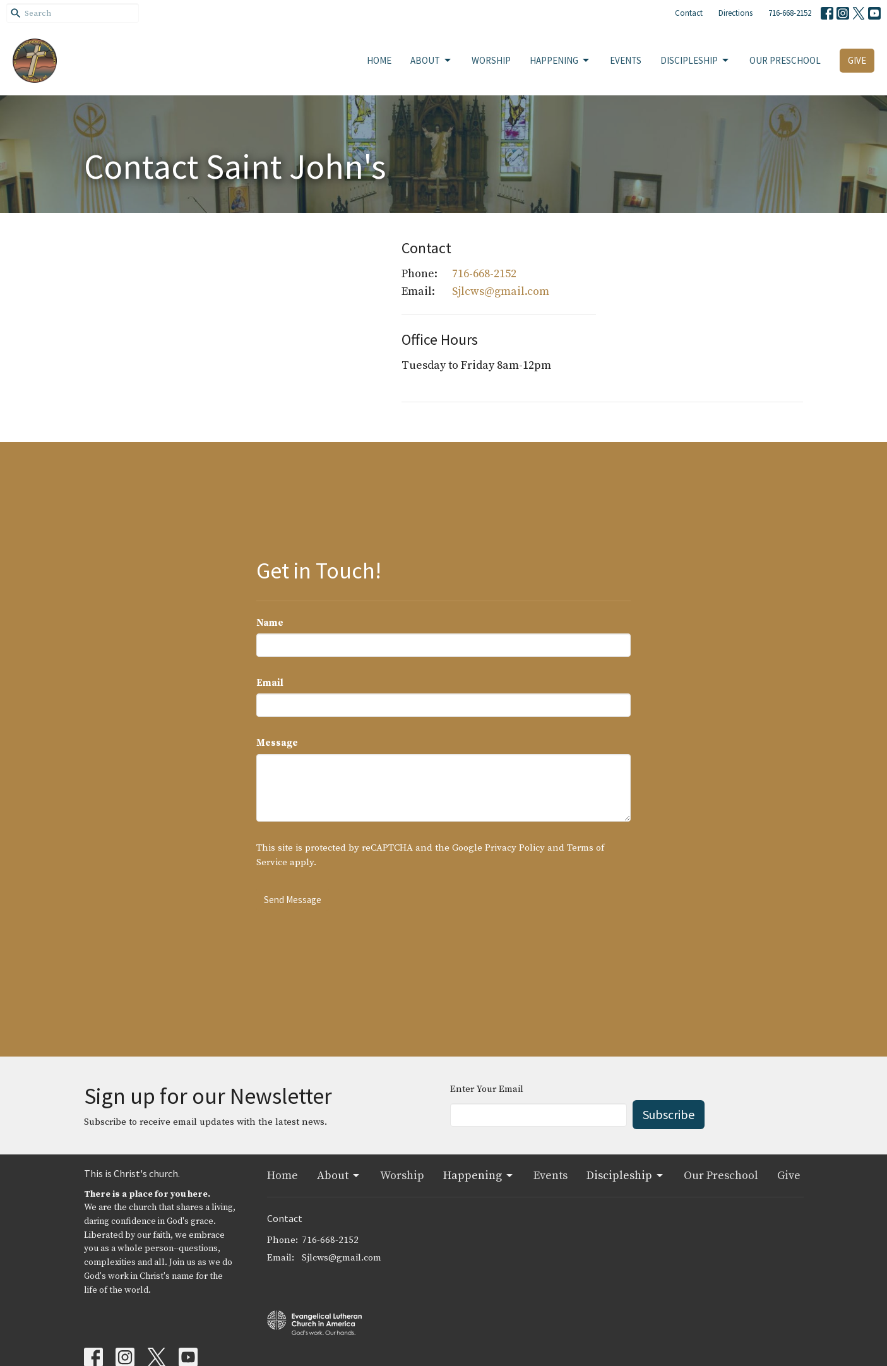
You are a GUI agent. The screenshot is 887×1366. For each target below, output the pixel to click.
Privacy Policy (515, 848)
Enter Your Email (486, 1089)
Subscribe (668, 1114)
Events (625, 60)
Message (277, 743)
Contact (689, 13)
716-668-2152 (789, 13)
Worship (491, 60)
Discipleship (695, 60)
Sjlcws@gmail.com (500, 291)
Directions (735, 13)
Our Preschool (785, 60)
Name (269, 623)
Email (269, 683)
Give (857, 60)
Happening (560, 60)
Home (379, 60)
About (431, 60)
